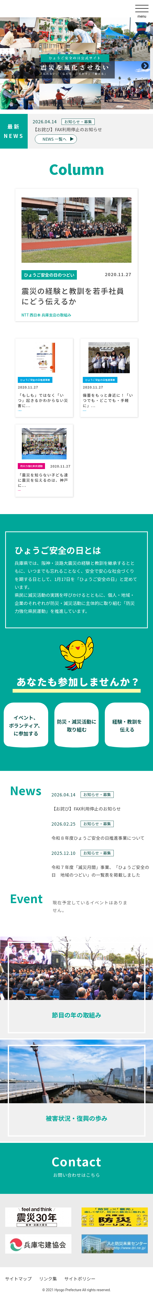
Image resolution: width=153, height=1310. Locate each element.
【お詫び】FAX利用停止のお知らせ (67, 129)
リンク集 (48, 1278)
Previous (7, 64)
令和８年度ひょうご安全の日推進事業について (98, 838)
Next (143, 64)
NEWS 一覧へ (54, 139)
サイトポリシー (79, 1278)
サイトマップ (18, 1278)
